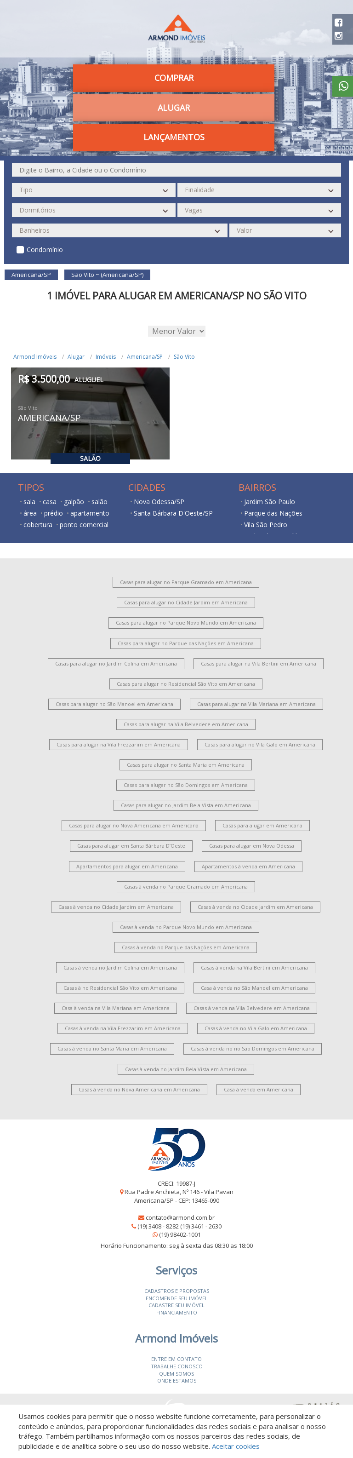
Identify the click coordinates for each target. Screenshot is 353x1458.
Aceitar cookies (236, 1446)
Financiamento (176, 1312)
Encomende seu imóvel (177, 1298)
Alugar (174, 107)
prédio (53, 513)
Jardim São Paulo (269, 501)
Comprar (174, 77)
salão (99, 501)
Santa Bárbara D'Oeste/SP (173, 513)
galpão (74, 501)
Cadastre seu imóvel (176, 1305)
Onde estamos (176, 1380)
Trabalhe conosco (177, 1366)
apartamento (89, 513)
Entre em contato (176, 1358)
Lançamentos (174, 137)
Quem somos (176, 1373)
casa (50, 501)
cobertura (37, 524)
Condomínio (45, 249)
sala (29, 501)
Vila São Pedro (265, 524)
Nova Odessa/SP (159, 501)
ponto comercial (84, 524)
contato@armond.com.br (180, 1217)
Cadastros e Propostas (176, 1290)
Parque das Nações (273, 513)
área (30, 513)
